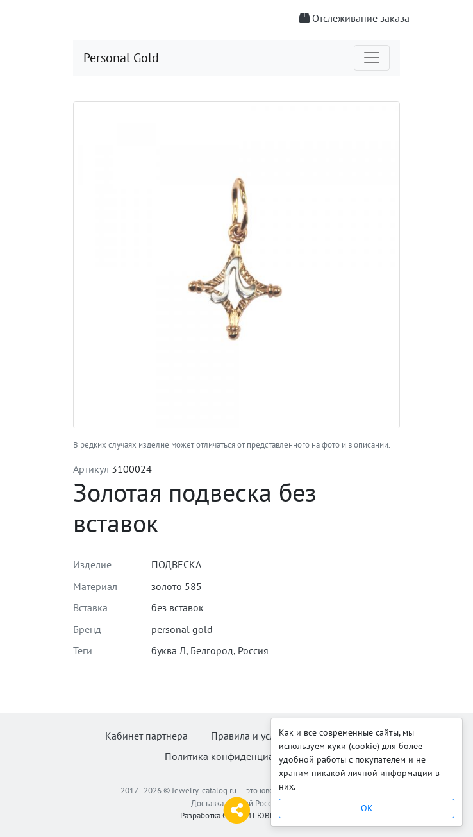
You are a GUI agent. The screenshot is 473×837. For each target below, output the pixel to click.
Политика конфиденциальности (237, 756)
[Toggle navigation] (372, 58)
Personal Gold (121, 57)
